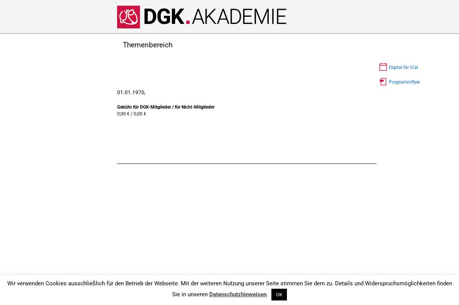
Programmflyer (404, 82)
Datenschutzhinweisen (237, 294)
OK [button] (279, 294)
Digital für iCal (403, 67)
